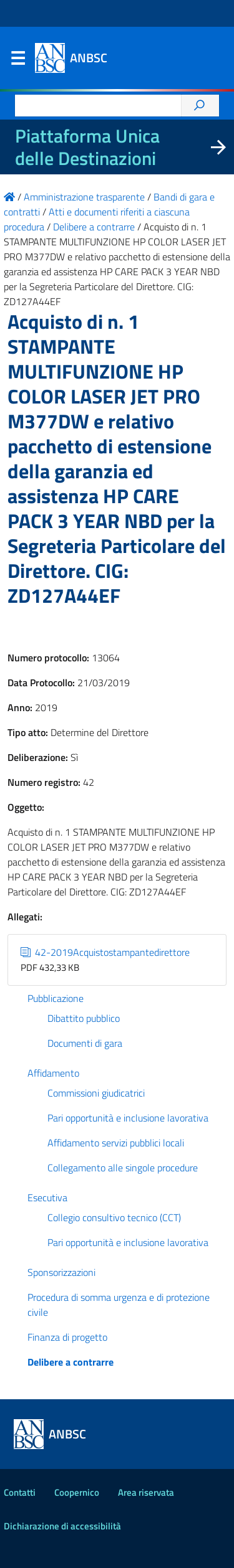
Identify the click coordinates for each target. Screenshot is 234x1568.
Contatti (20, 1492)
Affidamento (53, 1072)
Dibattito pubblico (83, 1018)
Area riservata (146, 1492)
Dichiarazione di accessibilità (62, 1526)
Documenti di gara (84, 1043)
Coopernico (76, 1492)
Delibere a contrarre (70, 1361)
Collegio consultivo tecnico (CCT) (114, 1217)
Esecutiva (47, 1197)
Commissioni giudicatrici (96, 1092)
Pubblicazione (55, 998)
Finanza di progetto (67, 1336)
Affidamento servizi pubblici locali (115, 1142)
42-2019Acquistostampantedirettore (105, 952)
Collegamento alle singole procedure (122, 1167)
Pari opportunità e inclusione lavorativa (127, 1117)
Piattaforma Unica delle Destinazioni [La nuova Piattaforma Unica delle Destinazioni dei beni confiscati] (87, 146)
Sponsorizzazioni (61, 1272)
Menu (17, 61)
